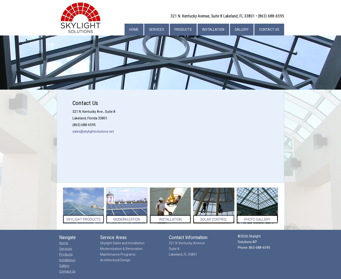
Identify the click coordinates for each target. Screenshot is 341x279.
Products (183, 29)
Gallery (242, 29)
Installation (213, 29)
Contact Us (269, 29)
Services (156, 29)
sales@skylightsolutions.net (93, 131)
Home (134, 29)
